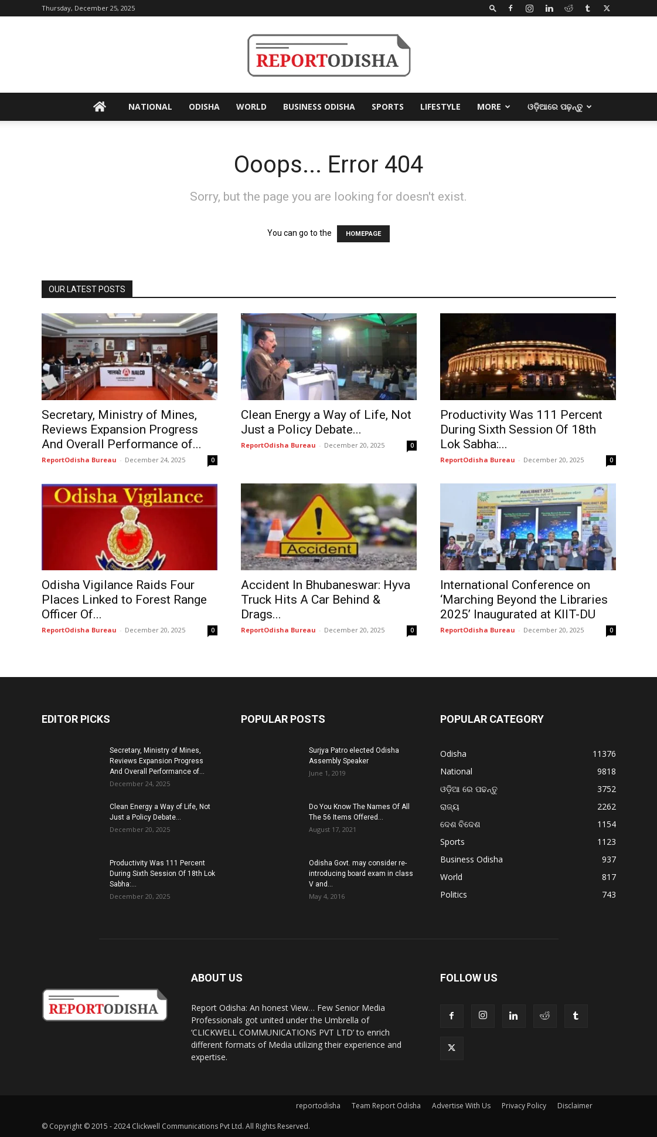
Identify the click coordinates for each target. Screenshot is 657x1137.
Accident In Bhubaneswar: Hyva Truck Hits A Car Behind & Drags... (325, 599)
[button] (493, 8)
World (251, 106)
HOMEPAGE (363, 234)
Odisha (204, 106)
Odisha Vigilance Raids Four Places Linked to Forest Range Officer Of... (124, 599)
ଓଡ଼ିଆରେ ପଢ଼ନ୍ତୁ (559, 106)
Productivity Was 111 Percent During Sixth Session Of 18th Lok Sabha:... (521, 429)
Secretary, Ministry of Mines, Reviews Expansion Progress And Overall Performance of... (122, 429)
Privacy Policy (524, 1106)
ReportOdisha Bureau (79, 459)
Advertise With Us (461, 1106)
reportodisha (318, 1106)
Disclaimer (575, 1106)
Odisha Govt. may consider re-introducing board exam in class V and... (361, 873)
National (150, 106)
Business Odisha (319, 106)
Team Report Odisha (386, 1106)
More (493, 106)
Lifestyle (440, 106)
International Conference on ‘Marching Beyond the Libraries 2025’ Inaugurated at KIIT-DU (524, 599)
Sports (388, 106)
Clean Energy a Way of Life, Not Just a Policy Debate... (326, 422)
